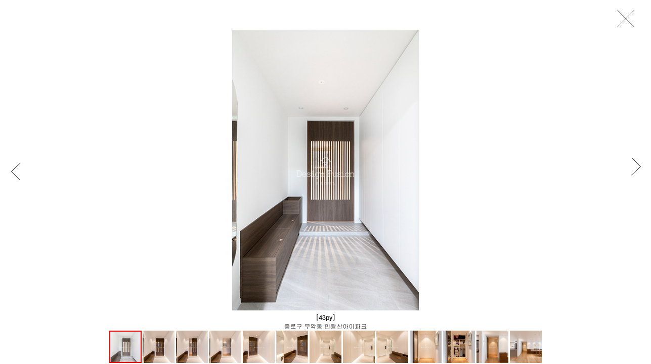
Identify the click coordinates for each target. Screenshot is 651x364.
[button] (20, 171)
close (629, 19)
